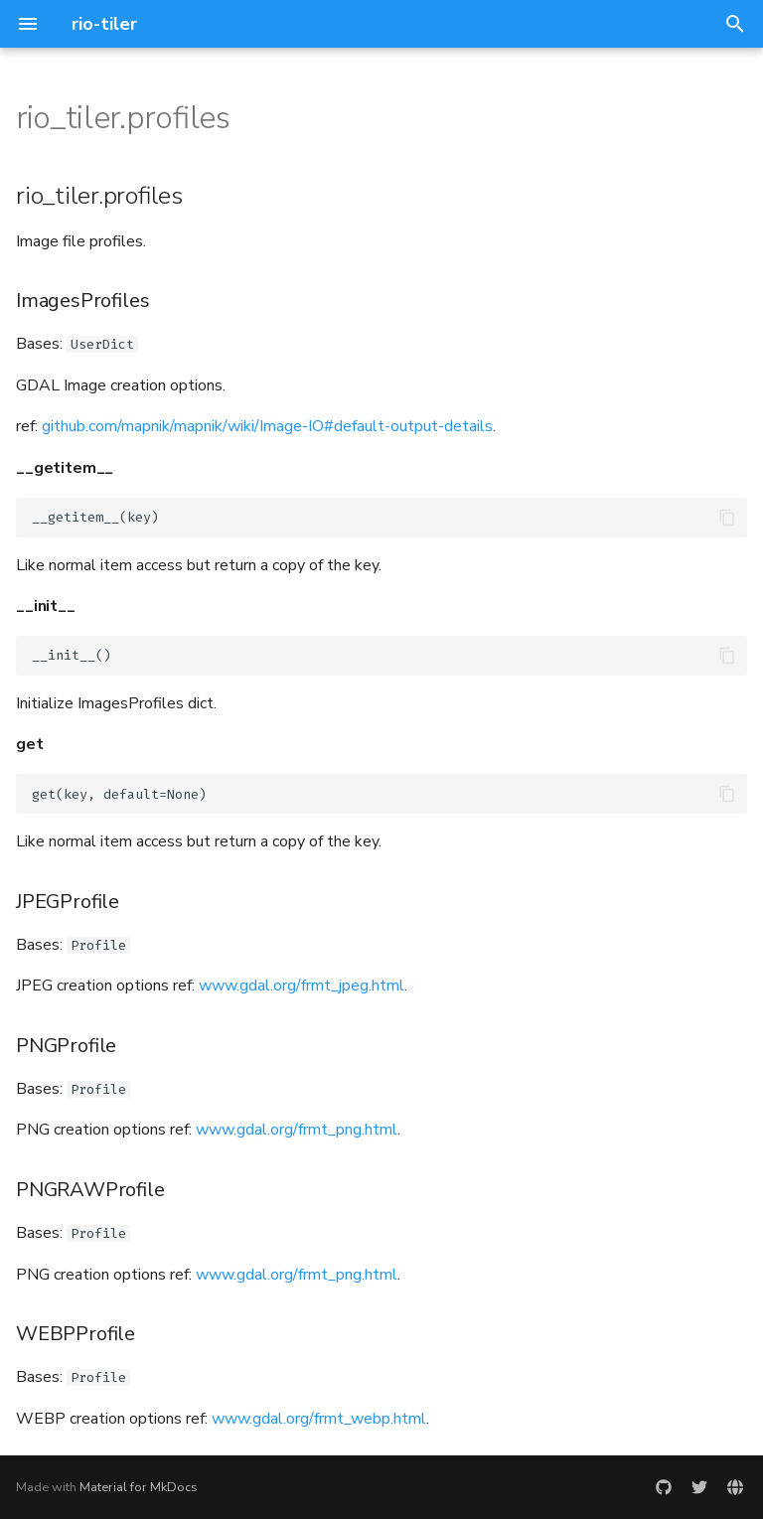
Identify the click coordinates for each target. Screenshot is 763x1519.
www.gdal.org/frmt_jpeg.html (301, 985)
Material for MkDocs (138, 1487)
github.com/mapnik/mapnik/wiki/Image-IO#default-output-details (267, 426)
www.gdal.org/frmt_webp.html (319, 1419)
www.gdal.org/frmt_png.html (296, 1129)
